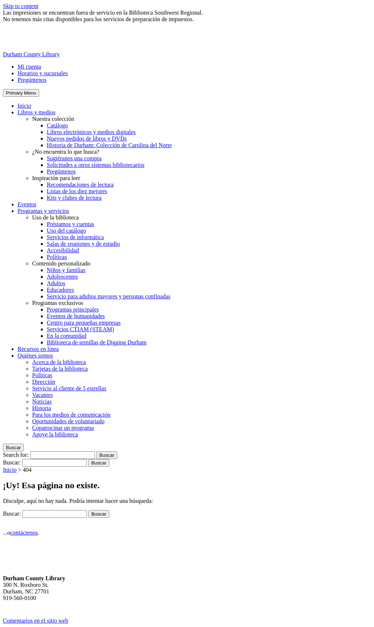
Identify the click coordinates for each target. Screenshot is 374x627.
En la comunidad (66, 336)
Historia (41, 408)
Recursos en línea (38, 349)
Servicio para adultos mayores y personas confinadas (109, 296)
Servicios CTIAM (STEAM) (80, 329)
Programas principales (73, 309)
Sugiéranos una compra (74, 158)
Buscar (13, 447)
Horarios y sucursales (43, 73)
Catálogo (57, 125)
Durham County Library (31, 54)
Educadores (60, 290)
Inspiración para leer (56, 178)
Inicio (24, 106)
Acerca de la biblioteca (59, 362)
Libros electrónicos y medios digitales (91, 132)
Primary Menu (21, 93)
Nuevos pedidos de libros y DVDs (87, 138)
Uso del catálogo (66, 231)
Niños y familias (66, 270)
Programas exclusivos (57, 303)
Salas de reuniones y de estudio (83, 244)
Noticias (41, 401)
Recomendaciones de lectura (80, 184)
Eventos (27, 204)
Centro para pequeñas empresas (84, 323)
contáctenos (24, 532)
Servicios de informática (75, 237)
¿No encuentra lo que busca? (65, 152)
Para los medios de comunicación (71, 415)
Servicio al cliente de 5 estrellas (69, 388)
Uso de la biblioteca (55, 217)
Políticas (57, 257)
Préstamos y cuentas (70, 224)
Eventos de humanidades (76, 316)
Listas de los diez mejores (77, 191)
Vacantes (42, 395)
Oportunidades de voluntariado (68, 421)
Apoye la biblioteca (55, 434)
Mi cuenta (29, 67)
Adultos (56, 283)
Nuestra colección (53, 119)
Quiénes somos (35, 355)
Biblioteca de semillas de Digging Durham (96, 342)
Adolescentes (62, 277)
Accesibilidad (63, 250)
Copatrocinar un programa (63, 428)
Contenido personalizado (61, 263)
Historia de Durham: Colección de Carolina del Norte (109, 145)
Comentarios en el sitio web (35, 621)
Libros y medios (37, 112)
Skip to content (20, 6)
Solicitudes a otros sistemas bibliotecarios (96, 165)
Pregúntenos (32, 80)
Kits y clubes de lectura (74, 198)
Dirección (43, 382)
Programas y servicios (43, 211)
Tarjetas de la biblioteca (60, 369)
